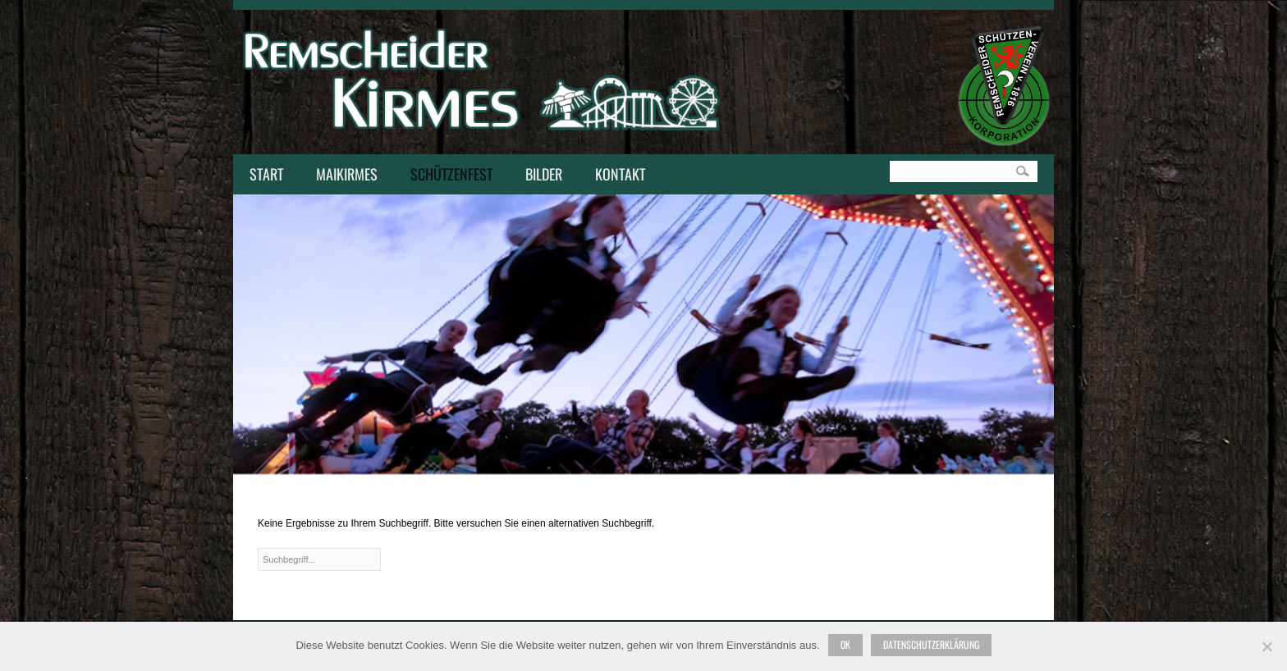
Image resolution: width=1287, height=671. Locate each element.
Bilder (543, 174)
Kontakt (616, 175)
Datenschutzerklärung (931, 644)
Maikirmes (343, 175)
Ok (845, 644)
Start (266, 174)
